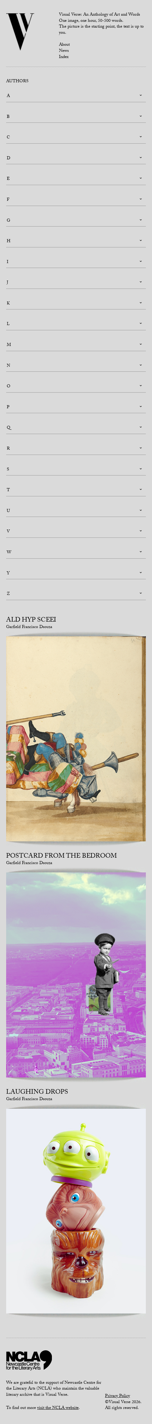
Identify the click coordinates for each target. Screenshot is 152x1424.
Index (63, 57)
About (64, 45)
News (64, 51)
